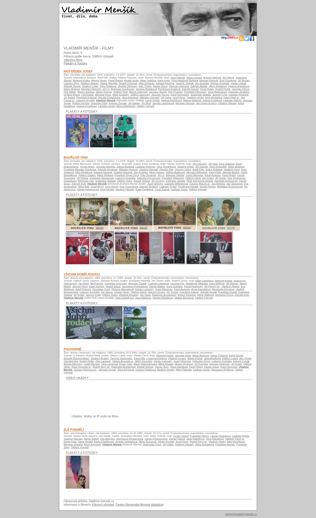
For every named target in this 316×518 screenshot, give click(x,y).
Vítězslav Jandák (175, 180)
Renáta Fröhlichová (109, 97)
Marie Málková (205, 294)
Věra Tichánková (166, 166)
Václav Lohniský (144, 289)
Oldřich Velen (124, 180)
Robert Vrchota (80, 103)
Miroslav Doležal (73, 444)
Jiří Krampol (201, 364)
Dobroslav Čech (152, 444)
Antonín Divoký (156, 292)
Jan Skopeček (234, 183)
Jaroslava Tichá (101, 289)
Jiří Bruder (244, 80)
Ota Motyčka (71, 361)
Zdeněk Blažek (198, 86)
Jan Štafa (145, 294)
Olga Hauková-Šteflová (185, 80)
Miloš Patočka (184, 369)
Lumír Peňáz (152, 100)
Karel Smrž (164, 80)
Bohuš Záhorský (138, 91)
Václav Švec (162, 366)
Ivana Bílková (216, 283)
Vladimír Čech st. (234, 438)
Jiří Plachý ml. (212, 286)
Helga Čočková (219, 355)
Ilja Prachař (96, 283)
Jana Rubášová (215, 438)
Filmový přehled (103, 504)
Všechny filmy (73, 60)
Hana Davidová (179, 366)
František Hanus (199, 435)
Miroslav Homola (184, 103)
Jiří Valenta (201, 166)
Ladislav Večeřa (232, 100)
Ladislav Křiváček (238, 94)
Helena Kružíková (86, 106)
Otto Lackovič (103, 361)
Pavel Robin (207, 89)
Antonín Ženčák (118, 103)
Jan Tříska (245, 358)
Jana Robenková (217, 91)
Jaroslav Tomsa (160, 94)
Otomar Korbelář (219, 83)
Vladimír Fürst (232, 169)
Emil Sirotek (107, 189)
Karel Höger (196, 366)
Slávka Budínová (175, 172)
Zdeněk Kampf (190, 89)
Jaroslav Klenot (241, 89)
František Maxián (225, 444)
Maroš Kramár (104, 91)
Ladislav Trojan (168, 186)
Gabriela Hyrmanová (148, 178)
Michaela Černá (224, 294)
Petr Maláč (70, 91)
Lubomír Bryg (71, 83)
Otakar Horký (121, 292)
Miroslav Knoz (103, 94)
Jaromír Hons (80, 286)
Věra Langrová (109, 364)
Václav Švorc (160, 86)
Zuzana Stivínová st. (85, 369)
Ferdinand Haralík (188, 186)
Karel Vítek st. (231, 97)
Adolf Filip (198, 169)
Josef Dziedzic (174, 286)
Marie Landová (85, 91)
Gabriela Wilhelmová (176, 183)
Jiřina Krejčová (125, 369)
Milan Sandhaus (204, 280)
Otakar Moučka (108, 83)
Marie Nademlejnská (145, 364)
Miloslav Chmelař (149, 97)
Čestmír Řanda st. (199, 183)
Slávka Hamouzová (88, 189)
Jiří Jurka (166, 97)
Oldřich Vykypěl (145, 106)
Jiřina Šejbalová (218, 86)
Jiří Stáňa (168, 444)
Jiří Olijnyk (228, 77)
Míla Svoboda (146, 83)
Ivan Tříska (144, 86)
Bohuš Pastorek (187, 294)
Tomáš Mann (87, 166)
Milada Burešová (184, 297)
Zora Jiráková (226, 163)
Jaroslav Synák (107, 369)
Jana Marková (143, 297)
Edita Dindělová (144, 189)
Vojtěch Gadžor (86, 175)
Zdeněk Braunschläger (76, 358)
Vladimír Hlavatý (227, 103)
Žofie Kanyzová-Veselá (200, 180)
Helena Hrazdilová (238, 86)
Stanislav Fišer (99, 103)
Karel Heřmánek (180, 94)
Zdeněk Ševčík (72, 86)
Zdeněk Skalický (148, 186)
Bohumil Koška (81, 80)
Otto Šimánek (148, 175)
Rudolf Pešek (222, 89)
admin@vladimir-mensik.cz (241, 514)
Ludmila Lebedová (158, 283)
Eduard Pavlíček (165, 83)
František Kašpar (189, 292)
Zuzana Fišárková (145, 369)
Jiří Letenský (199, 163)
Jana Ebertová (130, 97)
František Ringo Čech (127, 175)
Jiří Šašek (69, 97)
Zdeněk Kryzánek (108, 169)
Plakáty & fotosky (75, 63)
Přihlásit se (250, 1)
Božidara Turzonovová (230, 186)
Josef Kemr (178, 97)
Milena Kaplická (192, 100)
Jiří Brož (146, 103)
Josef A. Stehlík (185, 83)
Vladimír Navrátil (148, 169)
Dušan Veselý (181, 435)
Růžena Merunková (122, 289)
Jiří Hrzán (220, 178)
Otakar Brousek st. (123, 361)
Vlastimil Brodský (128, 294)
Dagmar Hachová (179, 86)
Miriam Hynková (183, 364)
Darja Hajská (85, 441)
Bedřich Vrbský (165, 369)
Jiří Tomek (172, 292)
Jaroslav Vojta (183, 355)
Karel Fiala (215, 172)
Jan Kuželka (202, 83)
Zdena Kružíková (212, 100)
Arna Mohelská (213, 97)
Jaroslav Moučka (105, 166)
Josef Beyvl (97, 186)
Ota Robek (87, 94)
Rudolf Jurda (131, 80)
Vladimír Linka (90, 86)
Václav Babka (157, 286)
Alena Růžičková (125, 106)
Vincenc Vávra (183, 169)
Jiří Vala (212, 163)
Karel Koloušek (217, 166)
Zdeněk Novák (208, 292)
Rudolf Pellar (86, 361)
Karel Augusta (213, 175)
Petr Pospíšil (175, 91)
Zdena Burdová (125, 166)
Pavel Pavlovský (193, 286)
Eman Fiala (125, 364)
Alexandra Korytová (223, 289)
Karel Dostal (236, 355)
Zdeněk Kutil (79, 183)
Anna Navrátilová (201, 289)
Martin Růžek (195, 358)
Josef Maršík (178, 77)
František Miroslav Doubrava (80, 169)
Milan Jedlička (148, 80)
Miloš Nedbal (165, 364)
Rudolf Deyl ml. (101, 366)
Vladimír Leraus (177, 358)
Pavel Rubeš (115, 80)
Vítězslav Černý (201, 361)
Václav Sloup (211, 366)
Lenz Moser (111, 186)
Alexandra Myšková (222, 369)
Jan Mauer (107, 292)
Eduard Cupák (241, 361)
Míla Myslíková (83, 172)
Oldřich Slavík (139, 292)
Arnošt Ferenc (208, 186)
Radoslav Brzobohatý (164, 294)
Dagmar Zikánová (219, 364)
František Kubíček (86, 97)
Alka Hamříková (236, 441)
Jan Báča (83, 283)
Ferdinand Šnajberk (169, 89)
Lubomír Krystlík (85, 100)
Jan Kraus (208, 178)
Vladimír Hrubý (195, 97)
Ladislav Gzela (106, 106)
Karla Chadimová (104, 441)
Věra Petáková (108, 86)
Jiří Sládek (134, 103)
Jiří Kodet (79, 294)
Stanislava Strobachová (129, 438)
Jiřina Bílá (83, 186)
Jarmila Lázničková (163, 103)
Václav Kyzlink (166, 441)
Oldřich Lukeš (230, 358)
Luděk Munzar (92, 364)
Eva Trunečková (129, 186)
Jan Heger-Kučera (206, 103)
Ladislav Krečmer (145, 166)
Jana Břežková (212, 358)
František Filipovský (195, 91)
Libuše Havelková (220, 435)
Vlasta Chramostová (155, 438)
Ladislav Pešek (240, 435)
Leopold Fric (177, 283)
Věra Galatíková (124, 297)
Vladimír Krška (185, 166)
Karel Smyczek (228, 366)
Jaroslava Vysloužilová (135, 286)
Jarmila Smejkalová (126, 441)
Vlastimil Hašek (165, 355)
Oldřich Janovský (140, 94)
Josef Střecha (155, 183)
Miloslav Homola (208, 80)
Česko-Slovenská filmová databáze (140, 504)
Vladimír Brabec (89, 83)
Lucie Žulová (162, 189)
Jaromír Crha (219, 94)
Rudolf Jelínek (142, 180)
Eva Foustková (227, 80)
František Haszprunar (102, 178)
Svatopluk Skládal (200, 94)
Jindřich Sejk (120, 91)
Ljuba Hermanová (156, 358)
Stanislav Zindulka (238, 91)
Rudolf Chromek (128, 83)
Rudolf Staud (113, 286)
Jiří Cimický (157, 180)
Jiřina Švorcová (147, 441)
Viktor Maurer (156, 172)
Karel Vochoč (96, 286)
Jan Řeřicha (218, 183)
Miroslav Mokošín (91, 89)
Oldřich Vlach (193, 178)
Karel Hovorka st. (81, 366)
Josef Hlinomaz (194, 175)
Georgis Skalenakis (121, 358)
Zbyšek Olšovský (127, 86)
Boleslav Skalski (175, 175)
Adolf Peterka (83, 289)
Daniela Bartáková (146, 89)
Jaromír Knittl (93, 294)
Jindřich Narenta (123, 172)
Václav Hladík (238, 83)
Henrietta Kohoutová (225, 180)
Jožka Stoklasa (213, 169)
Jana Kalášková (195, 438)
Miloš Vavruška (143, 361)
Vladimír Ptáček (230, 286)
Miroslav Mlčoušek (196, 172)
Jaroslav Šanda (158, 91)
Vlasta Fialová (177, 438)
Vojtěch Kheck (72, 94)
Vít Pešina (82, 178)
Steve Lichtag (194, 77)
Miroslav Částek (137, 283)
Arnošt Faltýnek (212, 77)
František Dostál (227, 292)
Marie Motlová (72, 89)
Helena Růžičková (171, 100)
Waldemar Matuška (197, 283)
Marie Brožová (236, 166)
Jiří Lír (106, 89)
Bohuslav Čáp (86, 180)
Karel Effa (139, 358)
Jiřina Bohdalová (204, 444)
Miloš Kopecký (120, 94)
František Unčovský (116, 283)
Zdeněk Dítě (166, 169)
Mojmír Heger (99, 80)
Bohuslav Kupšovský (123, 89)
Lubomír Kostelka (125, 178)
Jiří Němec (232, 283)
